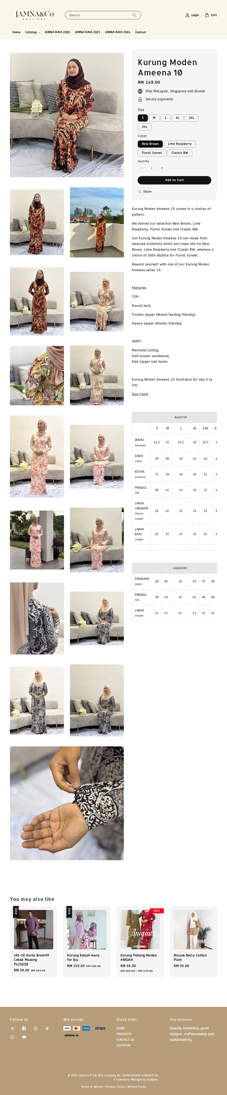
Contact (140, 32)
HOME (120, 1028)
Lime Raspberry (180, 144)
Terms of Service (92, 1086)
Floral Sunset (152, 153)
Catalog (31, 32)
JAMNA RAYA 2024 (117, 32)
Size (141, 110)
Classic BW (180, 153)
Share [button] (145, 192)
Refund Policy (136, 1086)
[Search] (134, 15)
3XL (144, 127)
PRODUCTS (124, 1034)
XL (177, 118)
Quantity (143, 161)
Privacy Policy (115, 1086)
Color (142, 136)
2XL (191, 118)
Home (16, 32)
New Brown (150, 144)
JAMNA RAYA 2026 (57, 32)
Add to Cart (174, 180)
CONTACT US (125, 1040)
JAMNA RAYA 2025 (87, 32)
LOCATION (123, 1045)
